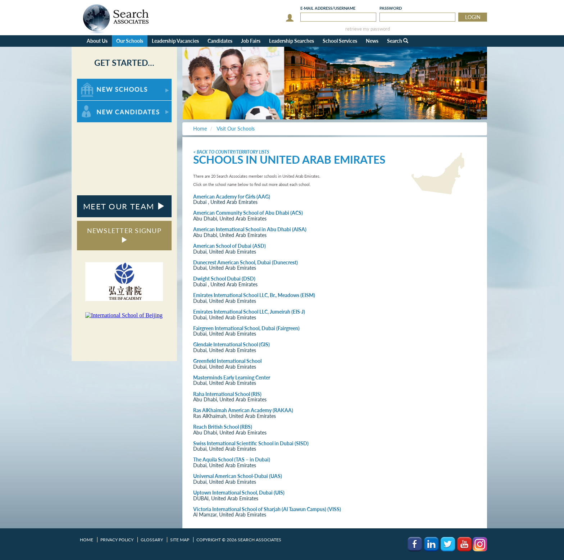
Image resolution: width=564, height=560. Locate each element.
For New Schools (96, 82)
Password (390, 8)
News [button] (372, 41)
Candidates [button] (220, 41)
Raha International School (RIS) (227, 394)
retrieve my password (367, 29)
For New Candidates (99, 104)
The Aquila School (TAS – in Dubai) (231, 459)
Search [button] (397, 41)
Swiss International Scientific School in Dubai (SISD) (251, 443)
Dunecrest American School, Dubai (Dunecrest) (245, 262)
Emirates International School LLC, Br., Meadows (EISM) (254, 295)
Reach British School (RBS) (222, 427)
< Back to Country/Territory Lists (231, 152)
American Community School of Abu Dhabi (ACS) (248, 213)
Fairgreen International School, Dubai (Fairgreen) (246, 328)
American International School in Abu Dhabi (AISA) (249, 229)
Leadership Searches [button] (291, 41)
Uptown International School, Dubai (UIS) (239, 493)
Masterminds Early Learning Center (231, 377)
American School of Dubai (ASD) (229, 246)
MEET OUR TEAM (124, 206)
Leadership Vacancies (175, 41)
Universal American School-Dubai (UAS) (237, 476)
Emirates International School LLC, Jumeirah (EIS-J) (249, 312)
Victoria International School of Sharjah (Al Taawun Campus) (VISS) (267, 509)
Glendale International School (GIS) (231, 344)
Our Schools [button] (129, 41)
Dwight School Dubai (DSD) (224, 279)
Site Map (179, 539)
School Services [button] (340, 41)
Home (86, 539)
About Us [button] (97, 41)
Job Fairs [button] (250, 41)
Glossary (152, 539)
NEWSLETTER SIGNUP (124, 235)
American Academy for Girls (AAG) (231, 197)
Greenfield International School (227, 361)
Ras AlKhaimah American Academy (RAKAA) (243, 410)
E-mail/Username (327, 8)
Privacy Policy (116, 539)
